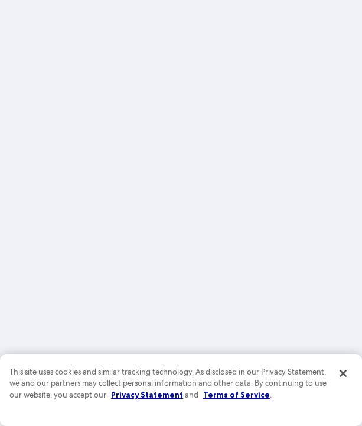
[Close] (343, 373)
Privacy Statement (147, 394)
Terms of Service (236, 394)
